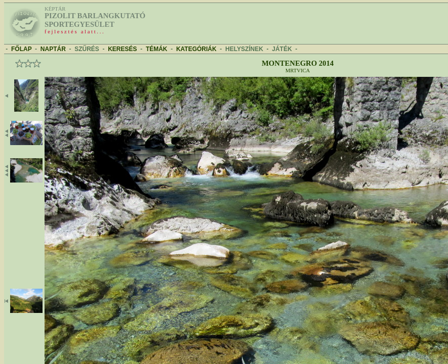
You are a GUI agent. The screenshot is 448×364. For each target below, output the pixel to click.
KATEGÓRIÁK (196, 49)
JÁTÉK (282, 49)
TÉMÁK (157, 49)
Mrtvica (298, 70)
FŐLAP (21, 49)
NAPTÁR (53, 49)
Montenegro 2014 (298, 63)
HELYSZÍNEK (244, 49)
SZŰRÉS (86, 49)
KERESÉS (122, 49)
